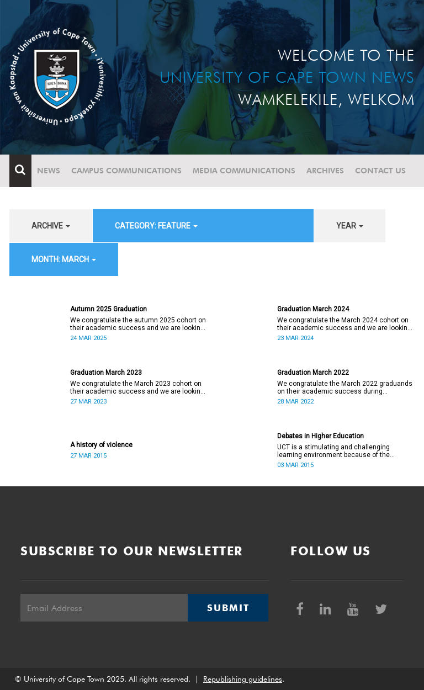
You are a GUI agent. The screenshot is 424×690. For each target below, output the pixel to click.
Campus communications (126, 170)
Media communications (244, 170)
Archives (325, 170)
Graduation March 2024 (313, 309)
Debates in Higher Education (320, 436)
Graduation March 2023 (106, 372)
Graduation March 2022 (313, 372)
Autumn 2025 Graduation (108, 309)
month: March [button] (63, 259)
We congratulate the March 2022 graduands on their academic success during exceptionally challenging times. (344, 387)
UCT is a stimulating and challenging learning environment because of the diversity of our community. (333, 451)
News (48, 170)
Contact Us (380, 170)
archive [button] (50, 225)
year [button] (349, 225)
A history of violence (101, 445)
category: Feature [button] (156, 225)
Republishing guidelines (242, 679)
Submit (228, 607)
